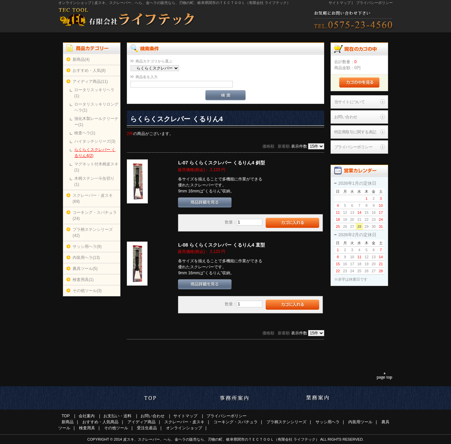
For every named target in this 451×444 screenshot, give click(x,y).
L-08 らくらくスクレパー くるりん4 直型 (221, 245)
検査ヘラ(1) (84, 133)
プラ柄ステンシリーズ (286, 422)
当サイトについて (349, 102)
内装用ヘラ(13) (86, 257)
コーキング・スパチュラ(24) (95, 215)
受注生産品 (147, 428)
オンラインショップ (184, 428)
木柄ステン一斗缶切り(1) (94, 181)
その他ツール (116, 428)
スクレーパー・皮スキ (184, 422)
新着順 (284, 146)
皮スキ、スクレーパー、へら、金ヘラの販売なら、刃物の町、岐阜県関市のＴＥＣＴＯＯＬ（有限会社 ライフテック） (221, 439)
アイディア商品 (141, 422)
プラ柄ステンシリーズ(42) (93, 232)
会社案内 (87, 416)
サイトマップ (340, 3)
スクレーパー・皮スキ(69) (93, 198)
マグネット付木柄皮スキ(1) (96, 167)
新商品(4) (81, 59)
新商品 (68, 422)
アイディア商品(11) (90, 81)
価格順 (268, 146)
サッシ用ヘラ (327, 422)
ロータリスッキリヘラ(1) (94, 93)
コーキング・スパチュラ (235, 422)
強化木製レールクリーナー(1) (96, 121)
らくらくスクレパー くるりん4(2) (94, 152)
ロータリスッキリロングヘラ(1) (96, 107)
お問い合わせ (345, 117)
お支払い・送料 (117, 416)
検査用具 (87, 428)
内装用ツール (360, 422)
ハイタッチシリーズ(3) (94, 141)
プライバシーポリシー (374, 3)
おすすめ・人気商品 (100, 422)
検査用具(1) (83, 279)
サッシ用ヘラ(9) (87, 246)
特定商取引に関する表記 (355, 132)
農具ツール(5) (85, 268)
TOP (66, 416)
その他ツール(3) (87, 290)
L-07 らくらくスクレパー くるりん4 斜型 (221, 162)
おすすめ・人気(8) (89, 70)
